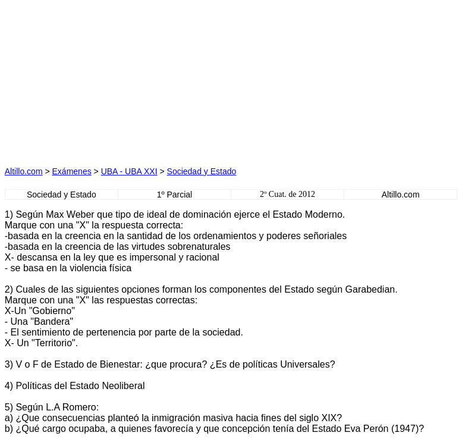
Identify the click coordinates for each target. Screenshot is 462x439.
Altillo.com (24, 171)
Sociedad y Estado (202, 171)
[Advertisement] (119, 79)
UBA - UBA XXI (129, 171)
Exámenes (72, 171)
